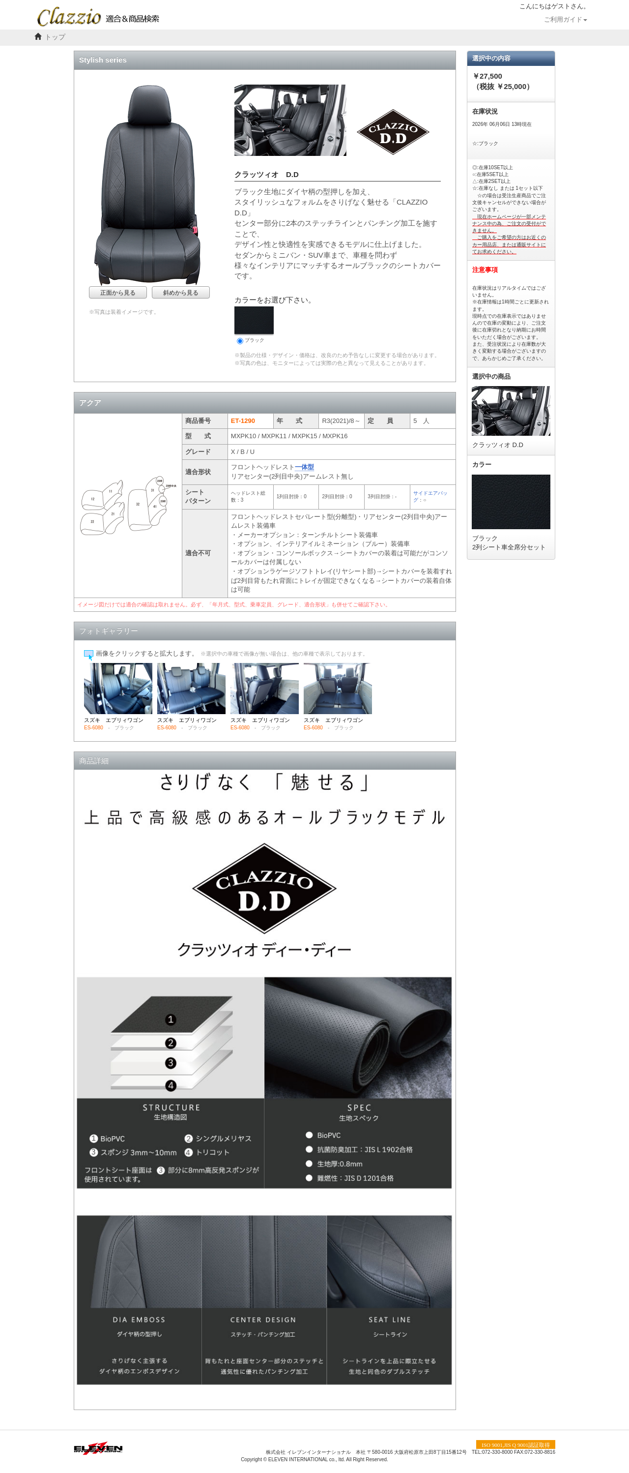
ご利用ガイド (565, 19)
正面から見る (118, 292)
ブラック (254, 325)
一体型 (304, 467)
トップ (55, 37)
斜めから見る (181, 292)
